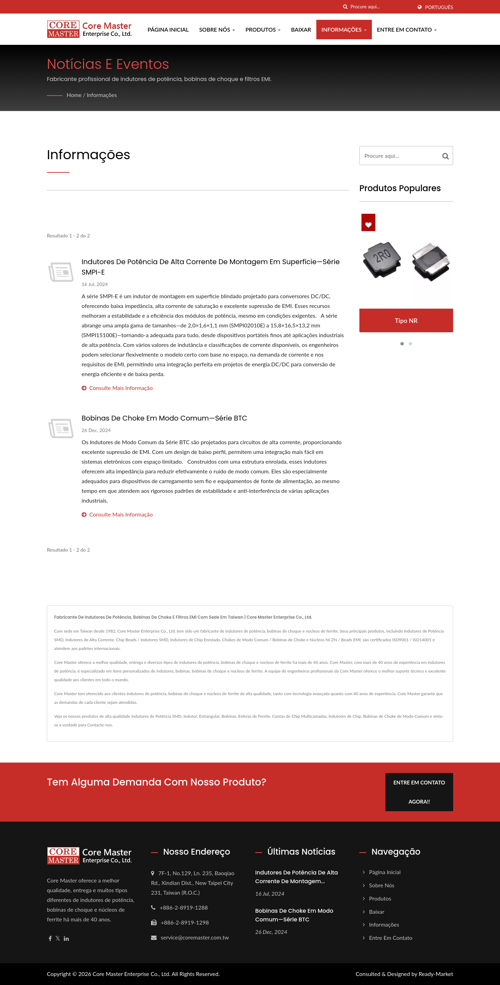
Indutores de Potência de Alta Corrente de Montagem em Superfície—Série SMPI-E (211, 267)
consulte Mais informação (117, 387)
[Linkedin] (66, 939)
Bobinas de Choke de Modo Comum (396, 716)
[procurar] (345, 6)
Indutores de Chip (344, 716)
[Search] (381, 6)
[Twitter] (57, 939)
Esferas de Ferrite (254, 716)
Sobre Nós (217, 29)
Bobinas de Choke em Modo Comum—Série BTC (164, 418)
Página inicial (168, 29)
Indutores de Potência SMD (156, 716)
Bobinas (229, 716)
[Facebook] (50, 939)
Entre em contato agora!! (419, 792)
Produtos (263, 29)
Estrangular (209, 716)
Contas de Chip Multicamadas (299, 716)
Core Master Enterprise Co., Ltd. (131, 973)
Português (439, 7)
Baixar (301, 29)
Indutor (190, 716)
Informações (344, 29)
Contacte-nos (99, 724)
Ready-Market (436, 973)
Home (74, 94)
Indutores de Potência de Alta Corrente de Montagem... (296, 877)
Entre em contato (407, 29)
